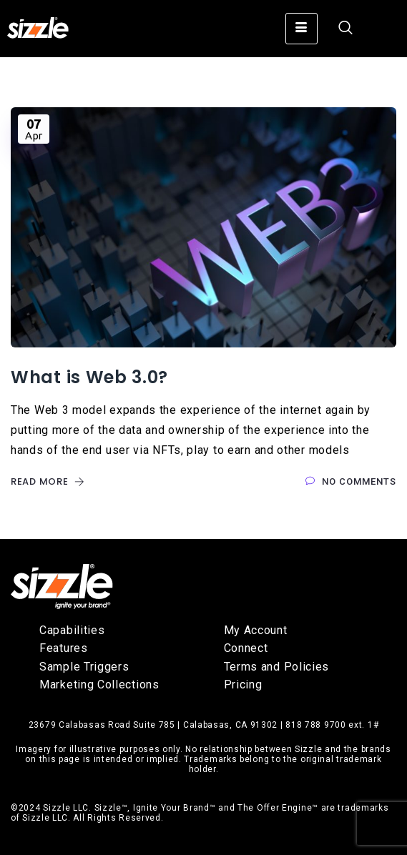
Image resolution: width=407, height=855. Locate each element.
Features (63, 648)
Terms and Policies (277, 666)
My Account (256, 630)
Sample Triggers (84, 666)
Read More (48, 481)
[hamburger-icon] (301, 28)
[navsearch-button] (339, 28)
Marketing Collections (99, 684)
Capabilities (71, 630)
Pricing (243, 684)
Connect (246, 648)
